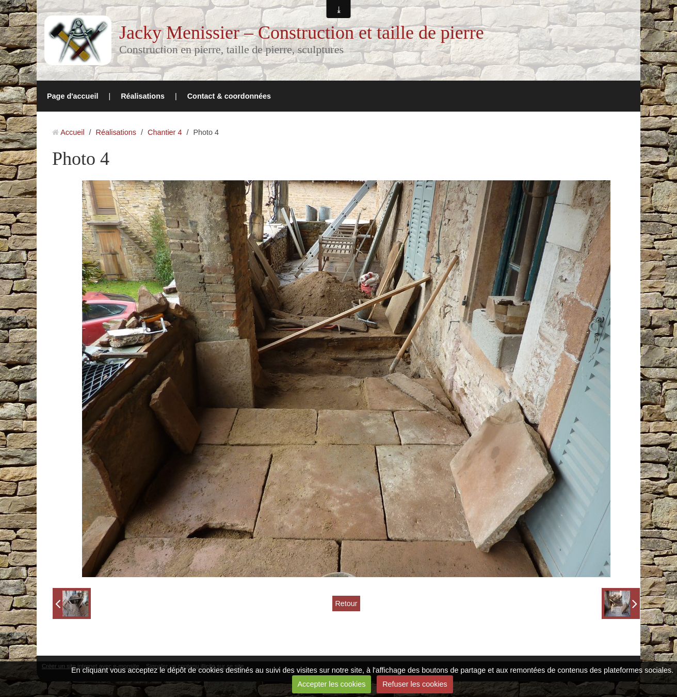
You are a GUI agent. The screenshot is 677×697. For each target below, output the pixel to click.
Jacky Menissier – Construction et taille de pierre (301, 32)
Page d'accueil (72, 96)
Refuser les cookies (414, 684)
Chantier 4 (165, 132)
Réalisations (143, 96)
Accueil (72, 132)
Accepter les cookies (331, 684)
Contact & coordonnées (229, 96)
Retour (346, 603)
